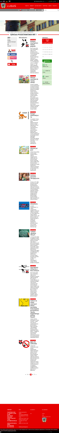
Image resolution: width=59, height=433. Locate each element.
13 (47, 49)
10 (43, 49)
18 (44, 51)
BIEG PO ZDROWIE (33, 343)
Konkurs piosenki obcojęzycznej (34, 177)
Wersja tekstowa (55, 1)
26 (46, 54)
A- (46, 1)
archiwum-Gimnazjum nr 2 (12, 42)
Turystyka (45, 5)
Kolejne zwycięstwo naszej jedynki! (34, 43)
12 (46, 49)
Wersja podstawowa (48, 1)
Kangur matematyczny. (34, 115)
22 (50, 51)
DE (6, 1)
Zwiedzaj (46, 61)
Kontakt (39, 10)
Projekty (54, 5)
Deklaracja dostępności (23, 426)
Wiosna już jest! (33, 149)
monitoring (25, 10)
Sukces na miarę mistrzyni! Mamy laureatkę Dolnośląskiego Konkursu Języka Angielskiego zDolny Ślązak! (34, 309)
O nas (9, 38)
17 (43, 51)
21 (48, 51)
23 (51, 51)
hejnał (43, 413)
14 (48, 49)
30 (51, 54)
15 (50, 49)
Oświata (31, 5)
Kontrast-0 (50, 1)
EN (3, 1)
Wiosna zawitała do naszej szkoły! (34, 80)
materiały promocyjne (46, 416)
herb (43, 415)
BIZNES (50, 5)
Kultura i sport (38, 5)
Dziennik (9, 46)
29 (50, 54)
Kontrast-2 (53, 1)
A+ (43, 1)
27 (47, 54)
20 (47, 51)
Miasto (26, 5)
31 (43, 56)
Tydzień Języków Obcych (33, 233)
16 (51, 49)
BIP (18, 10)
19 (46, 51)
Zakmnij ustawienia (57, 1)
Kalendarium (31, 10)
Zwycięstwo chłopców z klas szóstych (34, 269)
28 (48, 54)
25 (44, 54)
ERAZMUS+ (34, 204)
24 (43, 54)
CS (9, 1)
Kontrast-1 (51, 1)
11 (44, 49)
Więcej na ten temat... (12, 430)
